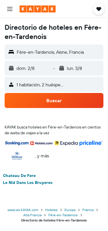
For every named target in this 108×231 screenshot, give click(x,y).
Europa (70, 210)
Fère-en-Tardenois (63, 215)
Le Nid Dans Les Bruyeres (27, 182)
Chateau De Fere (19, 175)
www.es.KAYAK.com (22, 210)
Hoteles (51, 210)
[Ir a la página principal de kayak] (38, 8)
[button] (9, 9)
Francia (88, 210)
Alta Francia (32, 215)
